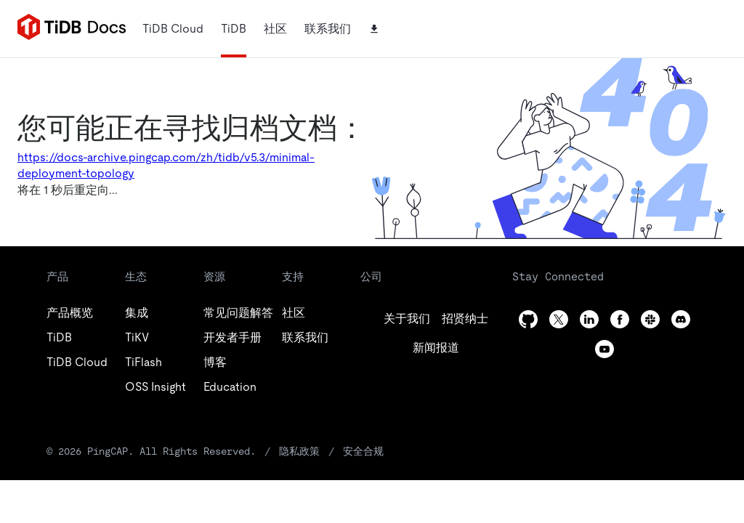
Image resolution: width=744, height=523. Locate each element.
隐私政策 (299, 451)
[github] (407, 318)
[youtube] (604, 349)
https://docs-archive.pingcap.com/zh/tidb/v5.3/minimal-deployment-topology (166, 165)
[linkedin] (436, 347)
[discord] (681, 319)
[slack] (650, 319)
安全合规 (363, 451)
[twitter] (465, 318)
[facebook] (619, 319)
